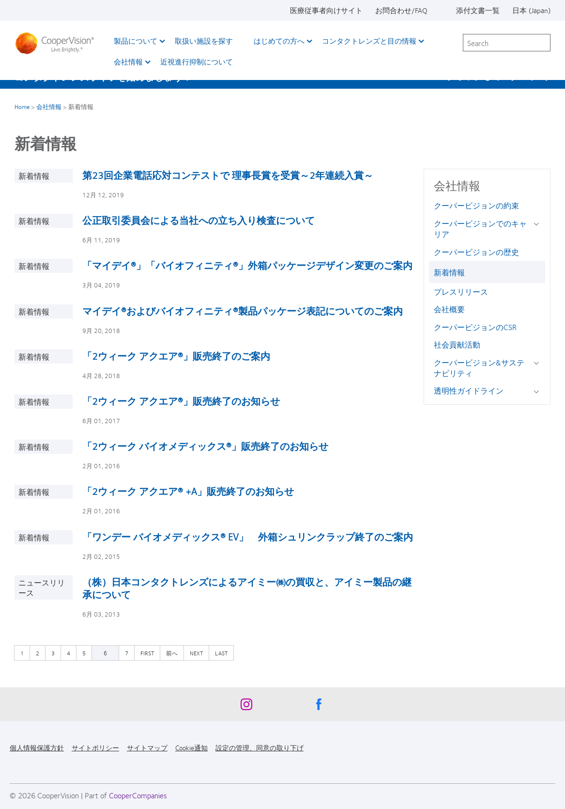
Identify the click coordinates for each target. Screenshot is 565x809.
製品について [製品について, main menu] (135, 41)
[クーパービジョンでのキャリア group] (538, 224)
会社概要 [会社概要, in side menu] (449, 309)
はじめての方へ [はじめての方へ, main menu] (279, 41)
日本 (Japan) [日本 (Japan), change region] (531, 10)
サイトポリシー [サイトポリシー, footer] (95, 747)
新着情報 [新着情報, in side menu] (449, 272)
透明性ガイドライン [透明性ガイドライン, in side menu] (469, 390)
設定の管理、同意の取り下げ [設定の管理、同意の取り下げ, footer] (259, 747)
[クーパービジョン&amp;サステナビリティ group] (538, 363)
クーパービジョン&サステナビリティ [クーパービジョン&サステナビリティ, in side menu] (479, 367)
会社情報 (48, 106)
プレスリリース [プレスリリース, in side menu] (461, 292)
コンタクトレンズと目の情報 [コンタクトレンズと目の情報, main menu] (369, 41)
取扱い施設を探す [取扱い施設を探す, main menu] (204, 41)
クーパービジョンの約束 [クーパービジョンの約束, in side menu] (476, 205)
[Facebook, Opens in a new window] (319, 706)
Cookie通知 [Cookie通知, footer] (191, 747)
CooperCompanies (138, 795)
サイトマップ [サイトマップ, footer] (147, 747)
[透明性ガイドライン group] (538, 391)
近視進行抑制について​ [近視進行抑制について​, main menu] (196, 61)
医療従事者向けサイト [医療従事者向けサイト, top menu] (326, 10)
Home (22, 106)
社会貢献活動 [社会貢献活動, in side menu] (457, 344)
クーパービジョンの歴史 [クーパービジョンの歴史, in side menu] (476, 252)
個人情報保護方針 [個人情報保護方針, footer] (37, 747)
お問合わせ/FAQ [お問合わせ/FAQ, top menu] (401, 10)
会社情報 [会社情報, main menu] (128, 61)
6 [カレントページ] (105, 653)
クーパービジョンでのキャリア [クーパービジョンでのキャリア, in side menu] (480, 228)
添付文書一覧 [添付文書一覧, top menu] (478, 10)
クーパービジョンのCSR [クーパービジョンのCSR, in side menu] (475, 327)
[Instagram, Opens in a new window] (246, 706)
